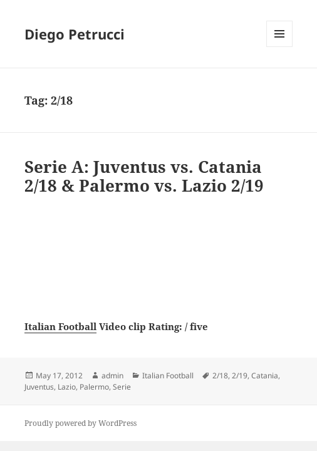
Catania (264, 375)
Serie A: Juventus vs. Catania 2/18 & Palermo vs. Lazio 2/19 (144, 176)
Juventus (39, 386)
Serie (122, 386)
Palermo (94, 386)
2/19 (239, 375)
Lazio (67, 386)
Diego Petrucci (74, 33)
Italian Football (60, 326)
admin (112, 375)
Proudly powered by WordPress (80, 423)
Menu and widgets (280, 46)
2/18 (220, 375)
